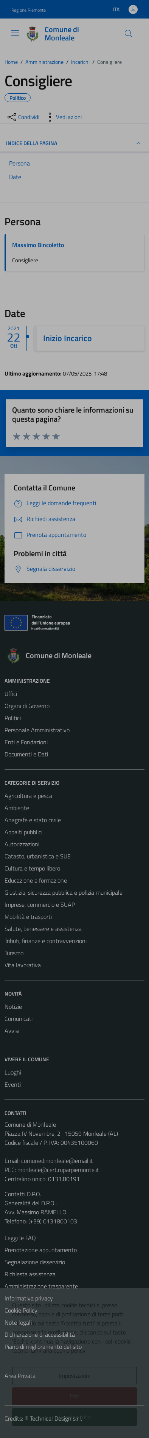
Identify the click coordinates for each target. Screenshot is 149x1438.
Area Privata (20, 1375)
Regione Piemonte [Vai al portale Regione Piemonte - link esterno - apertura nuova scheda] (28, 10)
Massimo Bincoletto (38, 244)
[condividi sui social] (23, 117)
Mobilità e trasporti (28, 916)
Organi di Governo (27, 705)
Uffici (11, 693)
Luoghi (13, 1072)
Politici (13, 717)
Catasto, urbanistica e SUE (38, 856)
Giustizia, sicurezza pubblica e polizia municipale (64, 892)
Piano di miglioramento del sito (43, 1346)
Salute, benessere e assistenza (43, 928)
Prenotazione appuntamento (41, 1249)
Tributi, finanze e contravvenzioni (46, 940)
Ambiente (17, 807)
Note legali (18, 1322)
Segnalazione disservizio (35, 1261)
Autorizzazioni (22, 844)
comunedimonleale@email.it (57, 1160)
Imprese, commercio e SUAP (40, 904)
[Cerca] (129, 34)
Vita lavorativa (23, 964)
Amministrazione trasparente (41, 1286)
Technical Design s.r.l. (56, 1418)
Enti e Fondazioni (26, 742)
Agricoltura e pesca (28, 795)
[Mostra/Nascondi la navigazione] (15, 32)
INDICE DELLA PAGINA (74, 143)
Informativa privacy (29, 1298)
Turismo (14, 952)
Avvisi (12, 1030)
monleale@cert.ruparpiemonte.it (58, 1169)
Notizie (13, 1006)
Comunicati (19, 1018)
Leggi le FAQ (20, 1237)
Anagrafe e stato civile (33, 819)
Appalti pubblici (23, 832)
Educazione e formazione (36, 880)
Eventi (13, 1084)
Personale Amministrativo (37, 729)
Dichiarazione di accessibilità (40, 1334)
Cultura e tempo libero (32, 868)
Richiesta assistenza (30, 1274)
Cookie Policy (21, 1310)
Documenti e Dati (26, 754)
